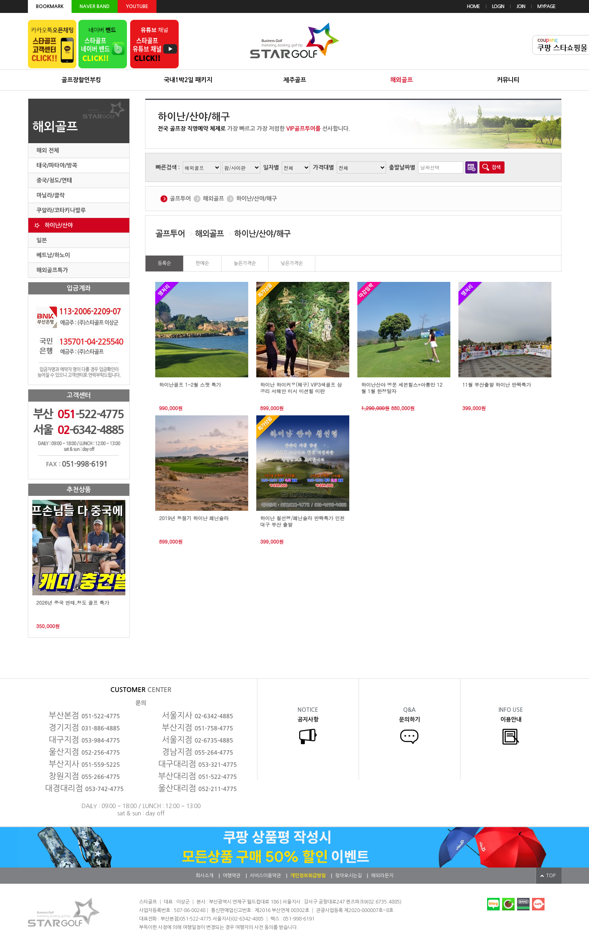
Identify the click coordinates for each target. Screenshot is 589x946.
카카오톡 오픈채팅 (52, 44)
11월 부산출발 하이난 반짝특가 (496, 384)
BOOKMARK (49, 6)
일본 (41, 240)
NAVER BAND (95, 6)
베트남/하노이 (53, 255)
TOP (550, 875)
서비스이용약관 (265, 875)
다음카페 (538, 904)
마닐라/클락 (50, 195)
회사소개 (204, 875)
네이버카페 (508, 904)
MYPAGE (546, 6)
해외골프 (213, 198)
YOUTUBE (137, 6)
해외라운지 (382, 875)
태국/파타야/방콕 (56, 165)
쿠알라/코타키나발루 (61, 210)
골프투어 (180, 198)
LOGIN (498, 6)
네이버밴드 (523, 904)
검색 (496, 167)
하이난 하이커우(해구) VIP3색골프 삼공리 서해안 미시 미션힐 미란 (301, 387)
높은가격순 (245, 263)
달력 (471, 167)
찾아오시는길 (348, 875)
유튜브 (154, 44)
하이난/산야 (58, 225)
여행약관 (232, 875)
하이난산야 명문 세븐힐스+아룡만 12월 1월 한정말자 (402, 387)
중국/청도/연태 (54, 180)
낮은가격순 (292, 263)
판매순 (202, 263)
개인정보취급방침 (308, 875)
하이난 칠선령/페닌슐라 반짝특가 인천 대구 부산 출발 (302, 521)
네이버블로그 (493, 904)
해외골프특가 (52, 270)
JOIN (520, 6)
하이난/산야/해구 (256, 198)
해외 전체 (47, 150)
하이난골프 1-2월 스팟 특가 (190, 384)
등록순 (164, 263)
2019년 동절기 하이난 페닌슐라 (194, 518)
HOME (473, 6)
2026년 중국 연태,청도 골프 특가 (73, 602)
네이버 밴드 (102, 44)
